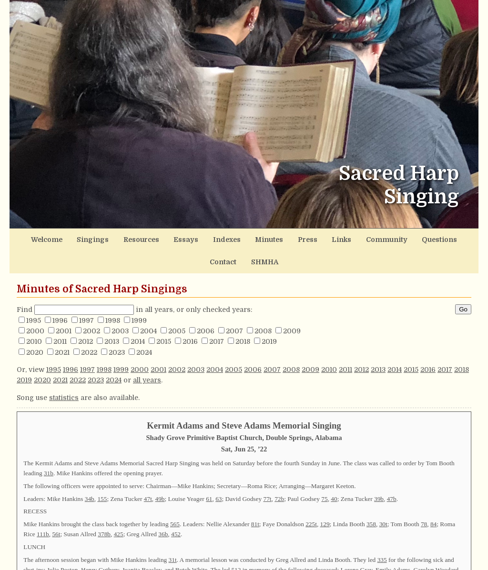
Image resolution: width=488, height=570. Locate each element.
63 (218, 473)
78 (424, 498)
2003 (120, 306)
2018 (242, 316)
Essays (159, 237)
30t (383, 498)
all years (147, 355)
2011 (60, 316)
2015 (163, 316)
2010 (34, 316)
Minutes (230, 237)
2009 (292, 306)
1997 (86, 295)
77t (267, 473)
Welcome (39, 237)
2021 (62, 327)
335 (382, 534)
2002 (91, 306)
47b (391, 473)
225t (311, 498)
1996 (60, 295)
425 (118, 508)
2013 (111, 316)
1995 (33, 295)
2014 (138, 316)
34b (89, 473)
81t (255, 498)
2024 (144, 327)
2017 (216, 316)
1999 (139, 295)
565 (175, 498)
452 (176, 508)
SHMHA (450, 237)
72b (279, 473)
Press (263, 237)
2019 (269, 316)
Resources (119, 237)
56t (56, 508)
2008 (263, 306)
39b (379, 473)
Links (292, 237)
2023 (117, 327)
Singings (78, 237)
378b (104, 508)
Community (330, 237)
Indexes (194, 237)
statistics (64, 372)
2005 (176, 306)
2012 (85, 316)
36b (163, 508)
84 (433, 498)
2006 (205, 306)
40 (334, 473)
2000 (35, 306)
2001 (63, 306)
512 (236, 544)
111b (43, 508)
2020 (34, 327)
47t (148, 473)
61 (209, 473)
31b (48, 447)
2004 (148, 306)
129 (325, 498)
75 (324, 473)
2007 (234, 306)
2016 (190, 316)
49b (160, 473)
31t (173, 534)
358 (371, 498)
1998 (112, 295)
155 (102, 473)
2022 (89, 327)
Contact (414, 237)
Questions (375, 237)
